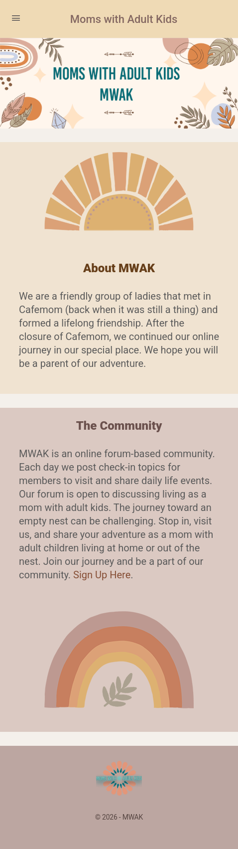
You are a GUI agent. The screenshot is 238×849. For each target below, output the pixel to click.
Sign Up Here (101, 575)
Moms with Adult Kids (123, 19)
